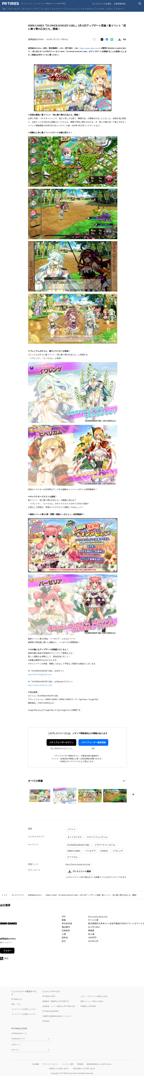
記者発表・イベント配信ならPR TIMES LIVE (59, 1006)
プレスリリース (17, 895)
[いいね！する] (94, 39)
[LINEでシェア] (112, 39)
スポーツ (119, 8)
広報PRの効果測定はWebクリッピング (57, 1016)
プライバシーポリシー (50, 1064)
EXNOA (104, 851)
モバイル (26, 8)
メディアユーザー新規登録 (93, 742)
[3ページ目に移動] (126, 780)
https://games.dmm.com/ (89, 48)
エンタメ (45, 8)
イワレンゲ (118, 851)
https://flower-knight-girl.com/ (40, 674)
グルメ (110, 8)
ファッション (72, 8)
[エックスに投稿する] (102, 39)
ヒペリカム (72, 857)
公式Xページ (16, 1044)
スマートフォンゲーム (97, 837)
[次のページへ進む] (133, 794)
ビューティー (57, 8)
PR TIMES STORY (49, 996)
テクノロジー (14, 8)
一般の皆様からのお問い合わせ (83, 1068)
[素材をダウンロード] (119, 39)
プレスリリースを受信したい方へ (23, 1009)
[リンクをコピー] (124, 39)
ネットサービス (74, 837)
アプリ (36, 8)
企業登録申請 (119, 3)
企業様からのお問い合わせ (59, 1068)
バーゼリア (90, 851)
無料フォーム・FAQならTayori (92, 1001)
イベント (71, 829)
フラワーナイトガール (105, 845)
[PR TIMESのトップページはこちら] (34, 3)
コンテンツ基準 (68, 1064)
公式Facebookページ (19, 1033)
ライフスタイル (87, 8)
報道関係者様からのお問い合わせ (99, 1064)
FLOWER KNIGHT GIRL (78, 845)
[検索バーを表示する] (140, 4)
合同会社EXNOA (34, 895)
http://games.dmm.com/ (98, 916)
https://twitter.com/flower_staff (40, 685)
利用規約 (80, 1064)
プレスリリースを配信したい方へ (23, 1014)
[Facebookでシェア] (107, 39)
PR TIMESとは (16, 999)
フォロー (7, 951)
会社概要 (35, 1064)
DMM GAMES (73, 851)
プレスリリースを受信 (101, 3)
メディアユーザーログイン (61, 742)
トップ (4, 895)
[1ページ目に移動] (123, 780)
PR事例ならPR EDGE (88, 1006)
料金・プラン (16, 1004)
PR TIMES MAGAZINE (51, 1011)
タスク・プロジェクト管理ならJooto (94, 996)
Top (3, 8)
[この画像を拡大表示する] (40, 796)
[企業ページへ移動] (8, 924)
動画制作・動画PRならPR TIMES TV (56, 1001)
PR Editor (46, 1021)
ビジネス (100, 8)
